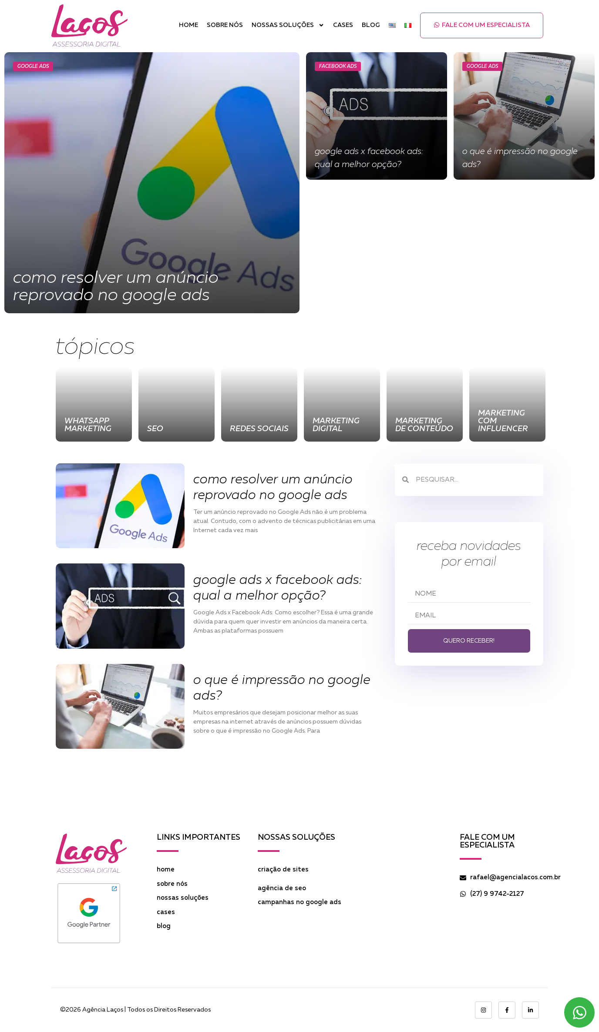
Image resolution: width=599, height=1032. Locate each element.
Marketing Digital (336, 425)
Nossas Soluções (288, 25)
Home (188, 25)
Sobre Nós (225, 25)
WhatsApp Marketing (87, 425)
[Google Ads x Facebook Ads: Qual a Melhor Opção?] (376, 116)
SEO (155, 429)
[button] (481, 25)
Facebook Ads (338, 66)
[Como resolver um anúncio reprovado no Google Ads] (152, 182)
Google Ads (33, 66)
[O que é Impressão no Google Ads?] (524, 116)
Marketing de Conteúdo (424, 425)
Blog (371, 25)
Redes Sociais (259, 429)
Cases (343, 25)
